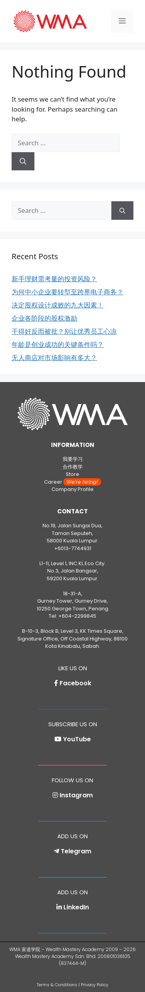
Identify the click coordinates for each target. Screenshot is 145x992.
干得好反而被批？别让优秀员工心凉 (64, 331)
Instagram (76, 795)
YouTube (77, 739)
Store (72, 474)
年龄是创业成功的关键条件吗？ (58, 344)
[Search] (23, 161)
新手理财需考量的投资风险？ (54, 278)
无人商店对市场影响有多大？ (54, 357)
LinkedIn (76, 907)
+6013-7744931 (72, 548)
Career (72, 482)
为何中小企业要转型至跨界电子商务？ (67, 291)
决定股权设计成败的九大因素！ (58, 305)
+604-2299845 (77, 616)
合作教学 (73, 467)
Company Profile (72, 489)
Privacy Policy (94, 985)
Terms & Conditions (57, 985)
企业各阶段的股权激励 (44, 318)
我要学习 (73, 459)
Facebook (75, 683)
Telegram (76, 851)
